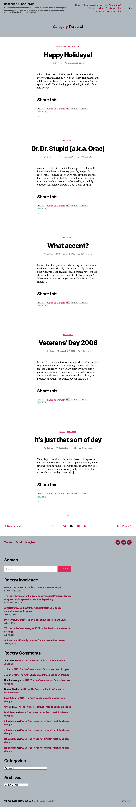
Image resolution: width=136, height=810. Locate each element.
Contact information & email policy (106, 11)
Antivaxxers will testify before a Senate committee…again (35, 640)
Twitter (8, 542)
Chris (7, 706)
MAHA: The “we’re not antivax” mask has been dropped (33, 587)
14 (64, 525)
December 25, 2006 (76, 63)
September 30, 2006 (67, 448)
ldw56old (9, 697)
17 (85, 525)
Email (19, 542)
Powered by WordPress (47, 804)
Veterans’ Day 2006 (68, 342)
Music (62, 431)
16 (78, 525)
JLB (6, 669)
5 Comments (87, 448)
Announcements (62, 47)
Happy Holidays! (68, 55)
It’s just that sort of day (68, 439)
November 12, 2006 (67, 254)
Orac (60, 63)
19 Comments (86, 254)
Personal (77, 47)
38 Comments (86, 157)
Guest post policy (113, 8)
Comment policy (96, 8)
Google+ (31, 542)
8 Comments (86, 351)
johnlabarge (10, 724)
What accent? (68, 245)
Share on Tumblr (63, 108)
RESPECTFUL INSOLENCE (19, 4)
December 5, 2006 (67, 157)
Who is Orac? (115, 5)
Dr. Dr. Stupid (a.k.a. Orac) (68, 148)
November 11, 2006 (67, 351)
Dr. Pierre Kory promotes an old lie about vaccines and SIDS (35, 619)
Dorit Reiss (10, 715)
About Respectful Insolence (95, 5)
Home (77, 5)
